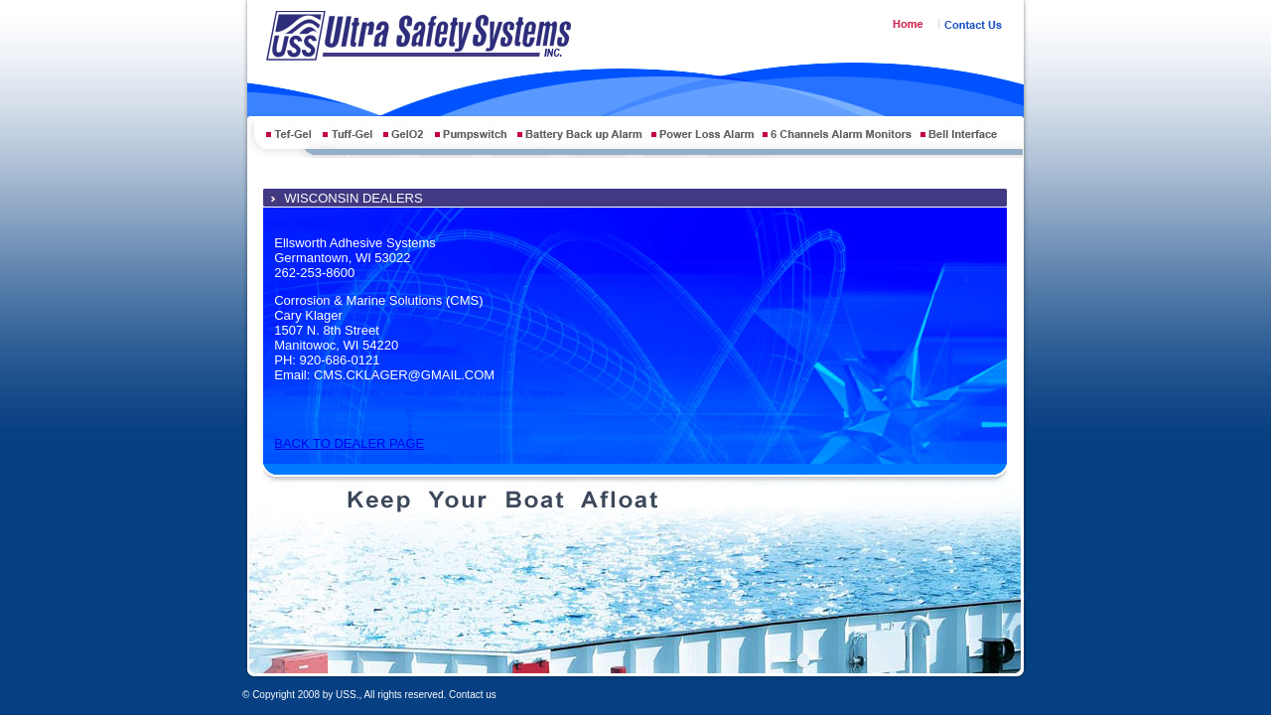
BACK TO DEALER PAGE (349, 443)
